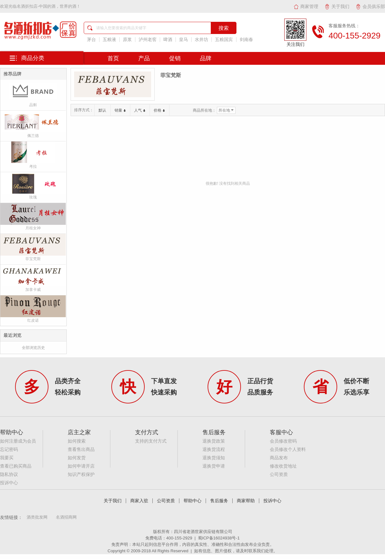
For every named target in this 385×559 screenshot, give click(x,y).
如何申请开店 (81, 466)
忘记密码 (9, 449)
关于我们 (337, 6)
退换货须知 (213, 457)
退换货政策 (213, 441)
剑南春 (246, 39)
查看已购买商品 (15, 466)
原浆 (127, 39)
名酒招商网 (66, 517)
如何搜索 (77, 441)
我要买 (6, 457)
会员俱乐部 (370, 6)
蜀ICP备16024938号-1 (219, 538)
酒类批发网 (37, 517)
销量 (120, 110)
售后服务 (219, 500)
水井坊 (201, 39)
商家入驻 (139, 500)
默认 (102, 110)
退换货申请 (213, 466)
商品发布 (279, 457)
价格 (159, 110)
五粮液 (109, 39)
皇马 (183, 39)
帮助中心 (192, 500)
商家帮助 (246, 500)
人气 (139, 110)
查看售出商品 (81, 449)
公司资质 (279, 474)
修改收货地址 (283, 466)
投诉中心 (9, 482)
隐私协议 (9, 474)
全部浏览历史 (33, 347)
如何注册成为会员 (18, 441)
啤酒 (167, 39)
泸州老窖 (148, 39)
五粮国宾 (224, 39)
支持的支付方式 (151, 441)
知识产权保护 (81, 474)
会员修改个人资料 (288, 449)
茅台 (91, 39)
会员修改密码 (283, 441)
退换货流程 (213, 449)
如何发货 (77, 457)
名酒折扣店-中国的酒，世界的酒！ (49, 6)
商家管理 (306, 6)
